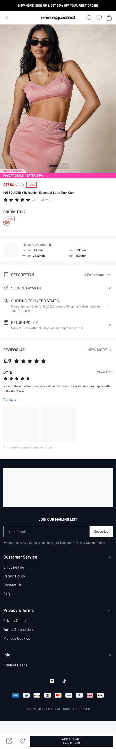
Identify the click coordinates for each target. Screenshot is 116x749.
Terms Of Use (56, 543)
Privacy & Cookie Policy (89, 543)
